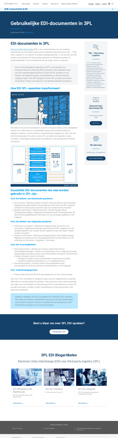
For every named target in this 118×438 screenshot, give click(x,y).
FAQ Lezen (96, 123)
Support (97, 4)
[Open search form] (112, 4)
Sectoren (36, 4)
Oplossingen (26, 4)
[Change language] (109, 4)
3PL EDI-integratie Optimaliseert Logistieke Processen (89, 429)
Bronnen (45, 4)
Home (27, 32)
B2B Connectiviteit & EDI (16, 10)
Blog (31, 32)
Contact (104, 4)
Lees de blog (18, 403)
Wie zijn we (54, 4)
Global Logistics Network (69, 4)
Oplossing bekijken (96, 158)
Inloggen (91, 4)
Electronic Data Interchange (22, 49)
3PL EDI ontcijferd (49, 428)
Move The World (17, 428)
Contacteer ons (59, 332)
